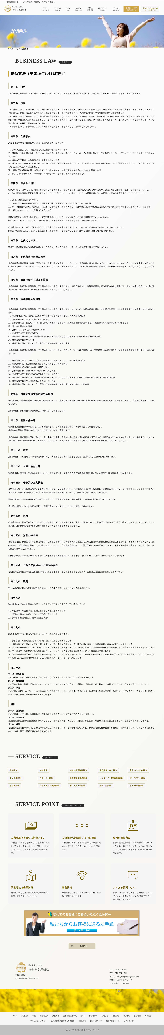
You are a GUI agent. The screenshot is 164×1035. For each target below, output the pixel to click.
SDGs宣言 (82, 1021)
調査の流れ (44, 1016)
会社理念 (137, 1016)
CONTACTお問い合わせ (116, 9)
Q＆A (83, 1016)
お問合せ (79, 946)
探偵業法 (148, 1016)
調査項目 (25, 1016)
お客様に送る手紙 (70, 1016)
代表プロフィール (112, 1021)
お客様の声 (93, 1016)
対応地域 (126, 1016)
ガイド (17, 49)
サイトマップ (129, 1021)
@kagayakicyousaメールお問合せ (150, 9)
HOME (10, 49)
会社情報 (115, 1016)
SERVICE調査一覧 (57, 9)
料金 (34, 1016)
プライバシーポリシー (38, 1021)
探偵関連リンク (96, 1021)
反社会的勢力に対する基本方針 (63, 1021)
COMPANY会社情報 (102, 9)
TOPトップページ (45, 9)
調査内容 (55, 1016)
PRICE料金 (67, 9)
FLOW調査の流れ (78, 9)
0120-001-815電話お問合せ (131, 9)
